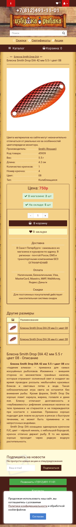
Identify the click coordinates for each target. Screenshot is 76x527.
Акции (57, 40)
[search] (35, 33)
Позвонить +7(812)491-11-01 (38, 483)
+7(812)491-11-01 (38, 10)
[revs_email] (21, 469)
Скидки (19, 40)
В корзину (38, 224)
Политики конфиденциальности (27, 505)
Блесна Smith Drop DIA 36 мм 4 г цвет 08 (44, 340)
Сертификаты (39, 40)
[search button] (63, 33)
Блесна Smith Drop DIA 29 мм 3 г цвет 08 (44, 328)
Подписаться (51, 468)
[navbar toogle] (11, 3)
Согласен (38, 516)
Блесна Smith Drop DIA (26, 56)
